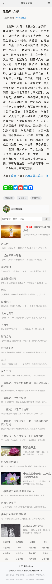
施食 (19, 548)
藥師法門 (32, 553)
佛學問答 (6, 542)
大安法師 (19, 559)
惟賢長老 (19, 553)
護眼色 (23, 18)
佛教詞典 (9, 198)
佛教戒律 (32, 559)
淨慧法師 (6, 548)
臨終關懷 (19, 542)
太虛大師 (45, 559)
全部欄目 (22, 198)
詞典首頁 (12, 571)
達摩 (13, 175)
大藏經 (19, 571)
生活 (45, 542)
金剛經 (32, 542)
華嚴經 (45, 553)
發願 (6, 559)
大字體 (18, 18)
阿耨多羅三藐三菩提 (36, 175)
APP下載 (39, 571)
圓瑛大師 (45, 548)
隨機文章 (36, 198)
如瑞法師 (32, 548)
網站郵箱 (32, 571)
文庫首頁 (25, 571)
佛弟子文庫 (26, 3)
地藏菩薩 (6, 553)
